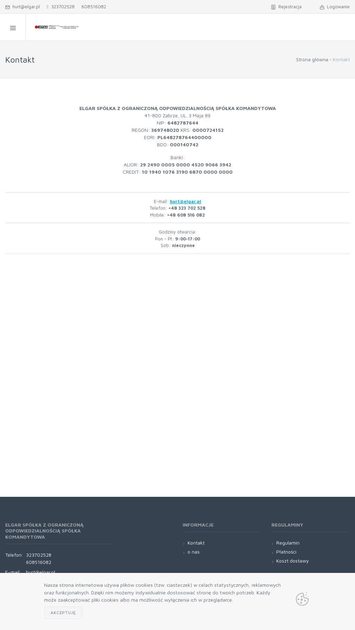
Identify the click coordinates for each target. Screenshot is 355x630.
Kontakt (196, 543)
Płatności (286, 552)
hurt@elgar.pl (22, 6)
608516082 (93, 6)
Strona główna (312, 59)
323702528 (61, 6)
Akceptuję (63, 612)
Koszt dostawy (292, 561)
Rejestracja (286, 6)
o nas (194, 552)
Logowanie (335, 6)
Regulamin (288, 543)
